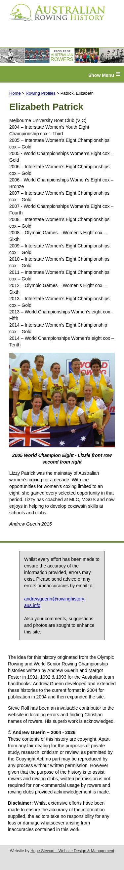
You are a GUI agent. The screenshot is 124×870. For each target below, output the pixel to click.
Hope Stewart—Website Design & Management (72, 851)
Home (15, 93)
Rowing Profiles (41, 93)
